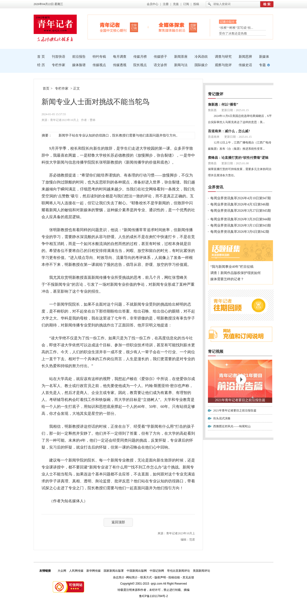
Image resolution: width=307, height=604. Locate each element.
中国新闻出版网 (137, 570)
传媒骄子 (160, 56)
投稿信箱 (174, 577)
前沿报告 (79, 56)
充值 (176, 4)
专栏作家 (58, 65)
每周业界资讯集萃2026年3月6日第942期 (239, 232)
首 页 (41, 56)
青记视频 (215, 351)
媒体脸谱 (79, 65)
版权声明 (160, 577)
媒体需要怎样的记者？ (227, 279)
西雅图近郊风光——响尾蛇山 (232, 426)
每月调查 (119, 56)
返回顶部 (118, 522)
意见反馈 (188, 577)
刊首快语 (58, 56)
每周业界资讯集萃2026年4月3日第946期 (239, 204)
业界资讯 (215, 187)
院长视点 (140, 65)
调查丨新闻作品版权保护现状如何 (235, 273)
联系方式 (146, 577)
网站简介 (132, 577)
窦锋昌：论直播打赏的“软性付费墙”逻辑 (238, 158)
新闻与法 (181, 65)
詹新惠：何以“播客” (223, 104)
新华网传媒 (93, 570)
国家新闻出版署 (114, 570)
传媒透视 (119, 65)
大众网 (62, 570)
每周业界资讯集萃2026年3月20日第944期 (240, 219)
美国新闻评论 (201, 570)
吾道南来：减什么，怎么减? (229, 131)
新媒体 (264, 56)
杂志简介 (118, 577)
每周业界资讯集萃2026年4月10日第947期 (240, 198)
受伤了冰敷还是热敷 (233, 33)
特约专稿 (99, 56)
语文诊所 (160, 65)
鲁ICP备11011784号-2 (153, 596)
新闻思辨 (245, 56)
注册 (166, 4)
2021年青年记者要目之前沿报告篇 (240, 400)
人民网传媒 (76, 570)
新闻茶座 (181, 56)
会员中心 (152, 4)
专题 (262, 65)
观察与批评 (223, 65)
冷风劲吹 (201, 56)
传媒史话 (245, 65)
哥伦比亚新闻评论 (178, 570)
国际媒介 (201, 65)
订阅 (186, 4)
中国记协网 (157, 570)
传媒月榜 (140, 56)
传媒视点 (99, 65)
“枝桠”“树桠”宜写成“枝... (236, 28)
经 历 (41, 65)
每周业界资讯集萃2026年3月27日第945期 (240, 210)
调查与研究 (223, 56)
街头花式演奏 (221, 418)
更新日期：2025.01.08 (235, 163)
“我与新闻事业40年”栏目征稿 (232, 266)
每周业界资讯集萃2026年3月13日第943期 (240, 225)
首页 (46, 88)
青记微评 (215, 94)
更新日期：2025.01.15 (235, 110)
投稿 (196, 4)
